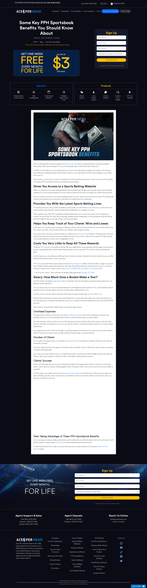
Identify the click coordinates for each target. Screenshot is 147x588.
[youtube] (121, 547)
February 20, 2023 (88, 272)
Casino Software (77, 560)
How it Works (76, 11)
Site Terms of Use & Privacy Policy (80, 581)
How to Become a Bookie (99, 550)
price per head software (72, 373)
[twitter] (121, 560)
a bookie (70, 341)
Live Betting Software (77, 570)
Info (98, 11)
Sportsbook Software (77, 552)
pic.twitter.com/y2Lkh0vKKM (91, 268)
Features (55, 11)
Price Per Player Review (99, 567)
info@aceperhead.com (118, 519)
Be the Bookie (55, 560)
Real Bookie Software (99, 562)
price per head (60, 442)
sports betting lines (93, 207)
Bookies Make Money (99, 545)
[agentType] (111, 54)
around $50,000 (96, 294)
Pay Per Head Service (99, 541)
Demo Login (125, 11)
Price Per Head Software (99, 557)
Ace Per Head (62, 581)
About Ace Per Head (55, 556)
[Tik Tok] (121, 552)
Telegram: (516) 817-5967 (28, 522)
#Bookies (37, 263)
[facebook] (121, 556)
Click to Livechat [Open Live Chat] (118, 522)
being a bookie (71, 164)
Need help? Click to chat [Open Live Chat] (105, 66)
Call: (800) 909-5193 (89, 3)
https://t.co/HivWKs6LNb (71, 268)
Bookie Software (77, 548)
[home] (35, 42)
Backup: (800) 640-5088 (117, 66)
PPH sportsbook (46, 247)
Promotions (55, 568)
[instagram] (121, 543)
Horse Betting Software (77, 565)
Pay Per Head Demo (55, 541)
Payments (64, 11)
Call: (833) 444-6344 (73, 519)
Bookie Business (99, 573)
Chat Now (103, 3)
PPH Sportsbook (77, 556)
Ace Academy (89, 11)
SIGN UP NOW (111, 60)
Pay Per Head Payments (55, 550)
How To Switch (55, 564)
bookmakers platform (59, 281)
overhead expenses (75, 315)
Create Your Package (110, 11)
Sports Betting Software (77, 542)
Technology (55, 545)
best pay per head (81, 234)
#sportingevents (76, 263)
